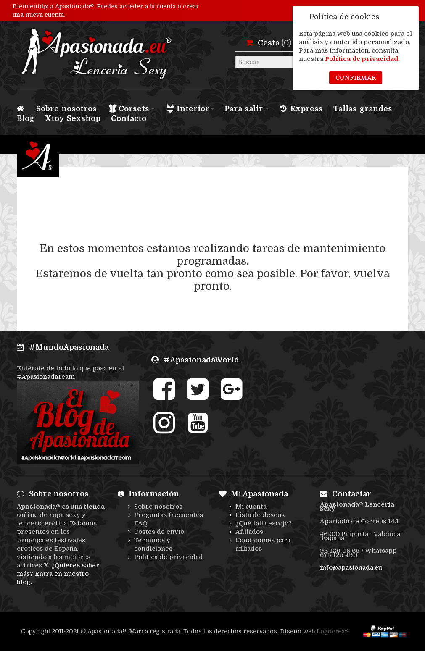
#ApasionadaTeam (46, 377)
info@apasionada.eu (351, 567)
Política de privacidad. (362, 59)
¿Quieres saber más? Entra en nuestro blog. (58, 574)
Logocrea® (332, 631)
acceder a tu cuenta (147, 6)
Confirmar (355, 77)
